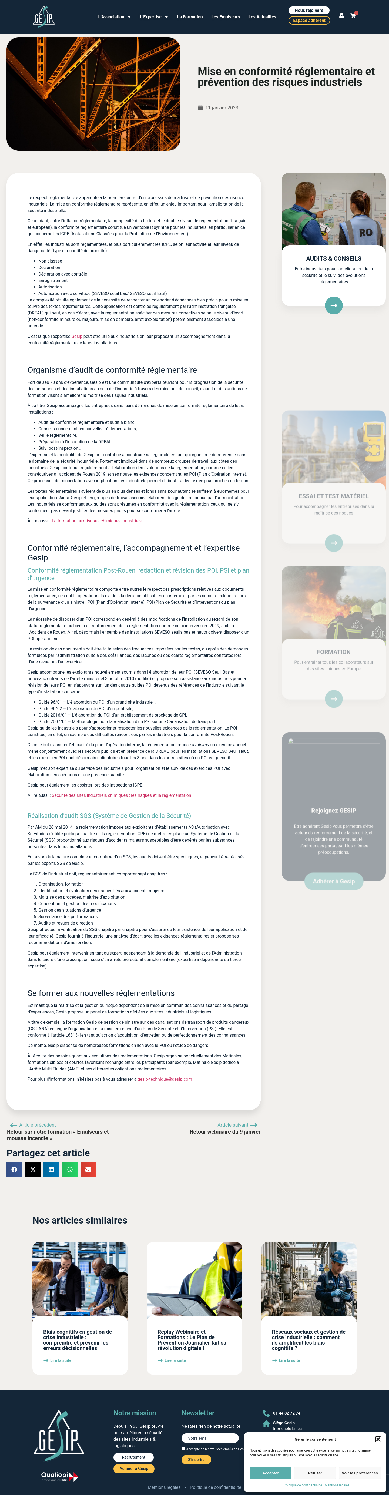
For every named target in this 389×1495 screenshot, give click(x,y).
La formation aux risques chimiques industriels (97, 520)
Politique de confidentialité (303, 1485)
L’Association (114, 17)
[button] (378, 1439)
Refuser (315, 1473)
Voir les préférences (360, 1473)
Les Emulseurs (226, 16)
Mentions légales (337, 1485)
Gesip (76, 336)
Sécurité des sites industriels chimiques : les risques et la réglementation (121, 795)
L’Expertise (154, 17)
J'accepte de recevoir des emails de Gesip (216, 1449)
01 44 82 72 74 (286, 1413)
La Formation (190, 16)
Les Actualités (262, 16)
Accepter (270, 1473)
